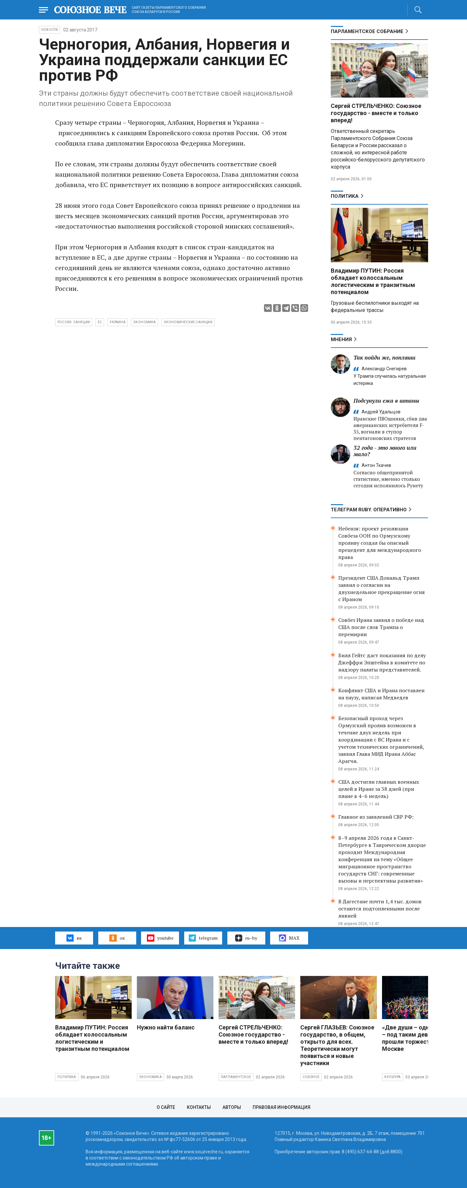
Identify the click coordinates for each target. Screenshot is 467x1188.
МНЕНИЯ (341, 339)
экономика (144, 322)
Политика (345, 196)
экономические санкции (188, 322)
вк (74, 938)
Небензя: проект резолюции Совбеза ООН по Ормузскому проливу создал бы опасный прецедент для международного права (379, 543)
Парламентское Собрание (367, 31)
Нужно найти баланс (166, 1027)
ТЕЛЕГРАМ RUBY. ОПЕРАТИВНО (369, 510)
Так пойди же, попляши (384, 357)
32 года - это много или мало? (384, 451)
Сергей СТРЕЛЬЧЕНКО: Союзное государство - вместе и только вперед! (376, 113)
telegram (203, 938)
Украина (117, 322)
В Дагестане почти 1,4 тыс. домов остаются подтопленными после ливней (380, 908)
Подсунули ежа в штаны (386, 400)
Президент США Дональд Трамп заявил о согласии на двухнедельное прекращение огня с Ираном (381, 588)
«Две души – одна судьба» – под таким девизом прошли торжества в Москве (419, 1038)
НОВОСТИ (49, 29)
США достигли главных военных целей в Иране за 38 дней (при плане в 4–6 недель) (378, 789)
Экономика (150, 1077)
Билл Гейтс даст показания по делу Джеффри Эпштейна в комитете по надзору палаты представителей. (382, 662)
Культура (392, 1077)
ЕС (100, 322)
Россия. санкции (73, 322)
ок (117, 938)
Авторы (231, 1107)
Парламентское (236, 1077)
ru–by (246, 938)
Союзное (311, 1077)
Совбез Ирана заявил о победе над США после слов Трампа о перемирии (381, 627)
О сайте (166, 1107)
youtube (160, 938)
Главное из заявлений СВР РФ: (375, 816)
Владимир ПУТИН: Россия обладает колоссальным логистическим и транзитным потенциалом (373, 281)
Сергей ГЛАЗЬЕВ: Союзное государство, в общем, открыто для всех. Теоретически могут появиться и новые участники (337, 1045)
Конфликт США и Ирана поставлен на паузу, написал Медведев (381, 694)
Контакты (199, 1107)
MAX (289, 938)
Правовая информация (281, 1107)
